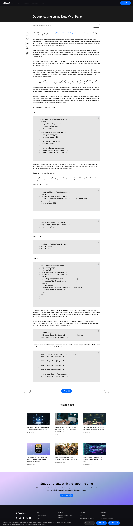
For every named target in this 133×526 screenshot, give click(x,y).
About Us (103, 515)
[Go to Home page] (7, 3)
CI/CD (38, 518)
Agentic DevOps (62, 520)
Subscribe (96, 25)
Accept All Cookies (114, 523)
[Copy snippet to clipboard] (98, 117)
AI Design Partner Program (87, 518)
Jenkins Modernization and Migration (65, 516)
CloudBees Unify (41, 515)
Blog (81, 515)
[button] (19, 3)
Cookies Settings (89, 523)
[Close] (130, 523)
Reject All (101, 523)
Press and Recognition (107, 518)
